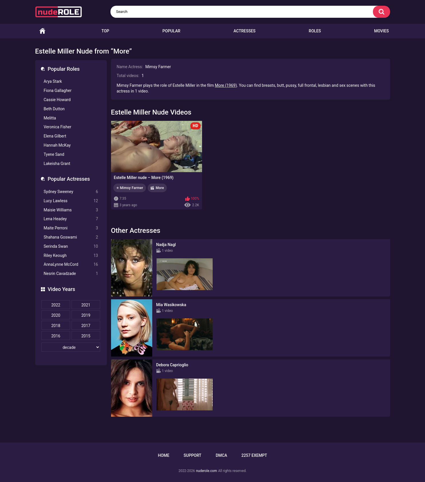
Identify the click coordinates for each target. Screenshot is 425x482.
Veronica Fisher (57, 127)
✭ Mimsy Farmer (129, 188)
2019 (85, 315)
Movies (381, 31)
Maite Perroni (71, 228)
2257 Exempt (254, 455)
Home (42, 31)
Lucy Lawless (71, 200)
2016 (55, 336)
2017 (85, 325)
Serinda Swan (71, 246)
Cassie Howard (57, 99)
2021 (85, 305)
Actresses (245, 31)
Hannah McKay (57, 145)
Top (105, 31)
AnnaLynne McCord (71, 264)
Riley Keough (71, 255)
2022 (55, 305)
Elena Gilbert (55, 136)
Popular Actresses (69, 179)
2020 (55, 315)
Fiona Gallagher (58, 90)
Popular (171, 31)
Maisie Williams (71, 210)
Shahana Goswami (71, 237)
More (160, 188)
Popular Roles (64, 69)
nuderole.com (206, 471)
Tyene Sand (54, 154)
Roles (315, 31)
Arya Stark (53, 81)
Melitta (50, 118)
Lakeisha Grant (57, 163)
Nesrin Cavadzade (71, 273)
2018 (55, 325)
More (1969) (226, 85)
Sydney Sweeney (71, 191)
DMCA (221, 455)
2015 (85, 336)
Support (192, 455)
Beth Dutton (54, 109)
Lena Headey (71, 219)
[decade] (70, 347)
